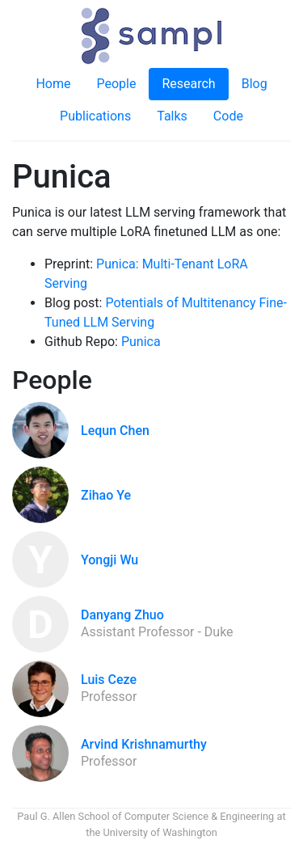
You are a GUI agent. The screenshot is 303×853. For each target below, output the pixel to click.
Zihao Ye (106, 495)
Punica (141, 341)
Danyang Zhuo (122, 615)
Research (188, 83)
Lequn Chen (115, 430)
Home (53, 83)
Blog (254, 83)
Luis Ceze (109, 679)
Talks (172, 116)
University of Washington (160, 832)
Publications (95, 116)
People (116, 83)
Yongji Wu (109, 560)
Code (228, 116)
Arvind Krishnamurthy (144, 744)
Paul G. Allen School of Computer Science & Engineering (145, 816)
